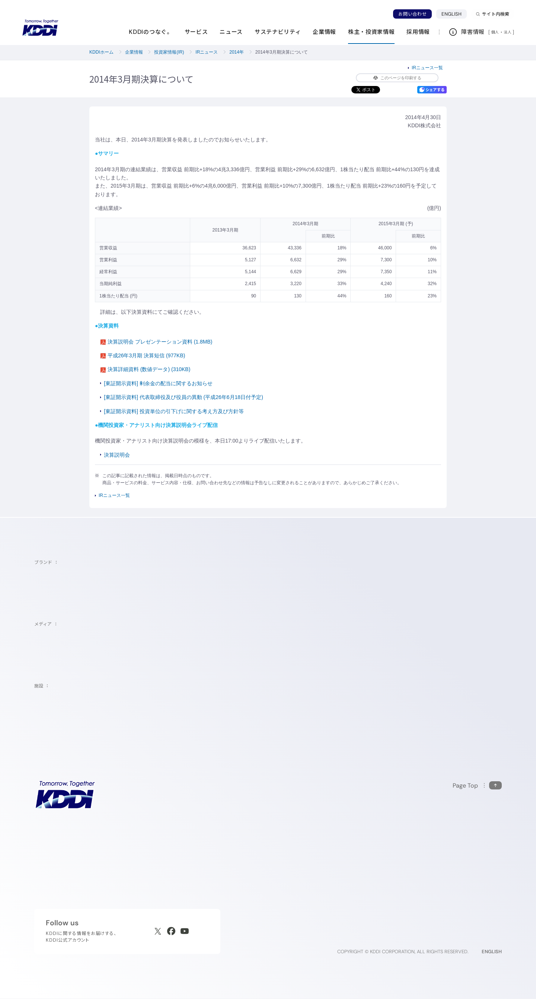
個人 (495, 32)
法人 (508, 32)
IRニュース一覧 (427, 67)
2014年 (236, 52)
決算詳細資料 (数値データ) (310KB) (145, 369)
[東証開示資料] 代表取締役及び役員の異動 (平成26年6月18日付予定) (183, 397)
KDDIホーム (101, 52)
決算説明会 (117, 455)
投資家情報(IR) (169, 52)
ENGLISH (451, 14)
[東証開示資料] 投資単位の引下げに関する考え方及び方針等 (174, 411)
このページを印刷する (397, 78)
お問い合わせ (412, 14)
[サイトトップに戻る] (40, 27)
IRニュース (206, 52)
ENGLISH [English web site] (492, 951)
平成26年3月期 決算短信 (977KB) (142, 355)
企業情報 (134, 52)
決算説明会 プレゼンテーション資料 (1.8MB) (156, 342)
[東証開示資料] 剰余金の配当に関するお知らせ (158, 383)
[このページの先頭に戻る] (477, 785)
